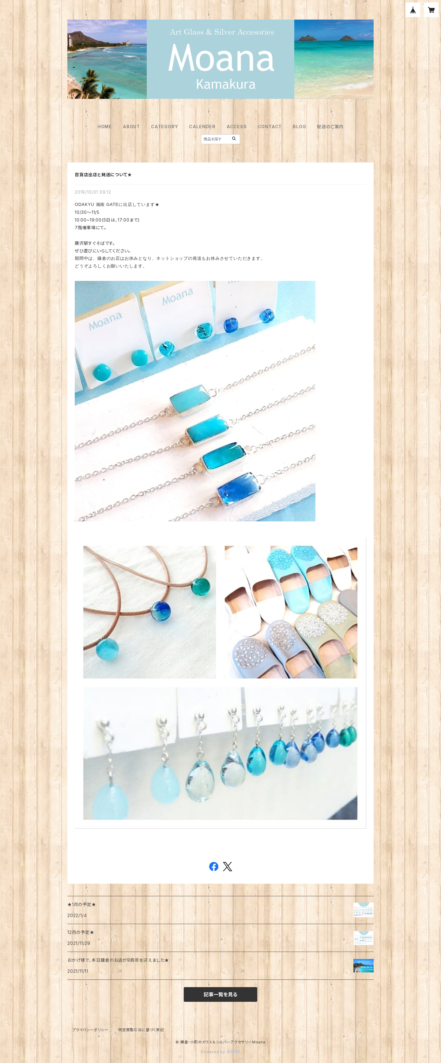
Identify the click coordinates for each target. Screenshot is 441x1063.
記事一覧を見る (220, 994)
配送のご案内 (330, 126)
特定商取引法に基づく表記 (141, 1030)
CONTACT (270, 126)
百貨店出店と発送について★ (103, 174)
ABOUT (131, 126)
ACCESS (237, 126)
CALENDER (202, 126)
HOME (104, 126)
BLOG (299, 126)
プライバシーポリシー (90, 1030)
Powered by (220, 1052)
